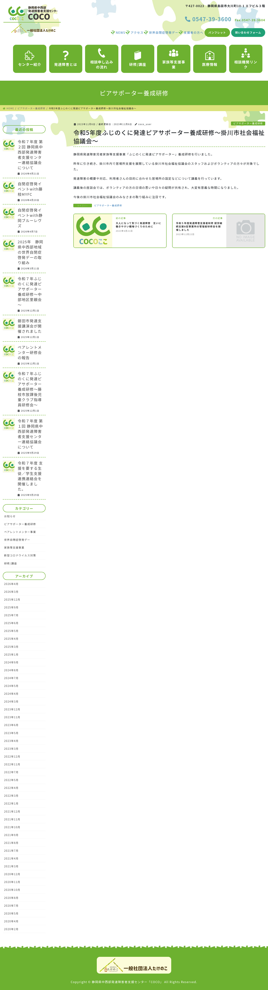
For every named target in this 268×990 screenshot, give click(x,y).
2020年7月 (11, 905)
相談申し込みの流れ (101, 58)
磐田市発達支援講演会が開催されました (30, 326)
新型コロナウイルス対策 (20, 555)
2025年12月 (12, 599)
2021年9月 (11, 835)
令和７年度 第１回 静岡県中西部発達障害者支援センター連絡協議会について (30, 434)
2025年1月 (11, 654)
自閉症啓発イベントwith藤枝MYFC (30, 189)
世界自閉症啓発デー (17, 540)
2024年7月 (11, 678)
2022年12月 (12, 756)
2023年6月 (11, 725)
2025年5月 (11, 631)
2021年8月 (11, 843)
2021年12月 (12, 811)
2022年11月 (12, 764)
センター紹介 (29, 59)
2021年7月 (11, 850)
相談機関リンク (245, 58)
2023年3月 (11, 748)
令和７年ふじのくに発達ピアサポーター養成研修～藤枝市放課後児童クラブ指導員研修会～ (30, 389)
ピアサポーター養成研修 (248, 123)
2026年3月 (11, 592)
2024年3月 (11, 701)
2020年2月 (11, 929)
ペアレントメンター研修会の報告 (30, 352)
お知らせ (10, 516)
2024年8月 (11, 670)
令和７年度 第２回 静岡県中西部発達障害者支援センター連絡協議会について (30, 154)
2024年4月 (11, 693)
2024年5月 (11, 686)
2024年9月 (11, 662)
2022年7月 (11, 772)
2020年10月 (12, 890)
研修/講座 (137, 59)
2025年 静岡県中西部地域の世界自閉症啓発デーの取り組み (30, 252)
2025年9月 (11, 607)
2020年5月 (11, 913)
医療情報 (209, 59)
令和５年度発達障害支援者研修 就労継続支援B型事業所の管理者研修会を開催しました (199, 226)
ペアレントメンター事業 (20, 532)
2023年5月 (11, 733)
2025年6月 (11, 623)
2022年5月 (11, 780)
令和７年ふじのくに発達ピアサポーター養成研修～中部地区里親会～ (30, 291)
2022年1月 (11, 803)
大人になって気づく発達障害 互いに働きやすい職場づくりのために (138, 224)
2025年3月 (11, 647)
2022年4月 (11, 788)
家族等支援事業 (173, 58)
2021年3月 (11, 866)
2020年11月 (12, 882)
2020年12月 (12, 874)
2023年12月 (12, 709)
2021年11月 (12, 819)
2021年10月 (12, 827)
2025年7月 (11, 615)
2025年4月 (11, 638)
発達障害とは (65, 59)
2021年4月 (11, 858)
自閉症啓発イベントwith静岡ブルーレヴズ (30, 217)
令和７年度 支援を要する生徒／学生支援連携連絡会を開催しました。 (30, 476)
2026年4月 (11, 584)
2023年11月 (12, 717)
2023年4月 (11, 741)
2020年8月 (11, 898)
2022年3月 (11, 795)
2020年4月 (11, 921)
